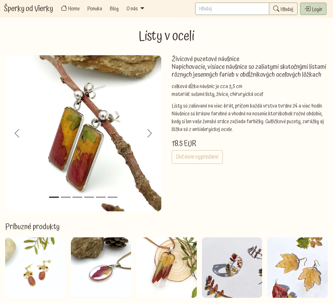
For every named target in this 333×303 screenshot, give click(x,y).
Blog (114, 9)
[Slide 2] (66, 197)
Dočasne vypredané (197, 157)
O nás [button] (136, 9)
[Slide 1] (54, 197)
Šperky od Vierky (28, 9)
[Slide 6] (112, 197)
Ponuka (94, 9)
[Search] (232, 9)
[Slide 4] (89, 197)
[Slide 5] (101, 197)
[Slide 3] (77, 197)
